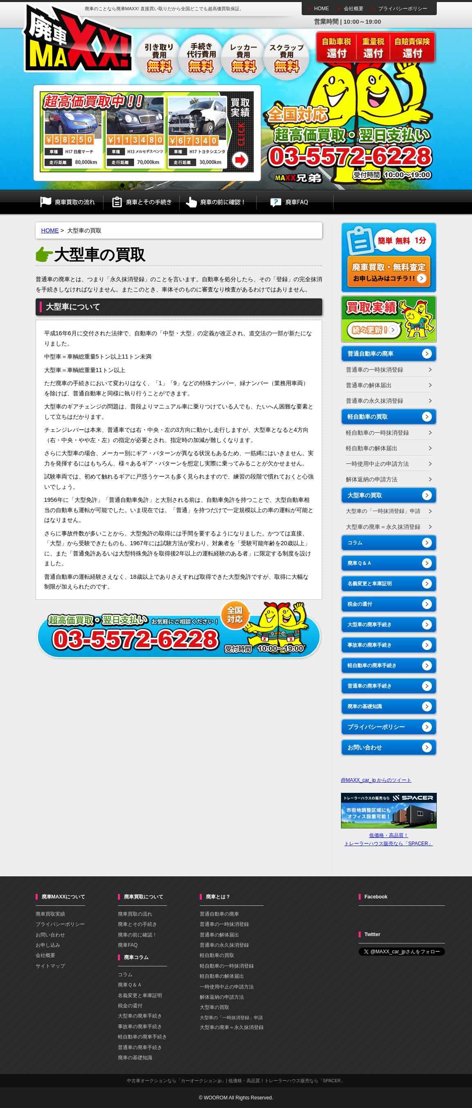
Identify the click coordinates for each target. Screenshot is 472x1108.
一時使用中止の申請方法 (377, 463)
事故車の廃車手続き (370, 645)
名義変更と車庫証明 (370, 584)
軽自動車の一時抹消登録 (377, 432)
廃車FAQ (295, 202)
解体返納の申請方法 (371, 479)
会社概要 (354, 8)
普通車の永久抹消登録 (374, 400)
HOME (321, 8)
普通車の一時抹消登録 (374, 369)
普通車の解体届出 (369, 385)
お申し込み (48, 945)
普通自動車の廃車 (370, 353)
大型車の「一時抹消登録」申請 (383, 511)
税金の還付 (360, 604)
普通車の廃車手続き (370, 686)
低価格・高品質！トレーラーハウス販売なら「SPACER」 (389, 835)
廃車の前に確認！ (218, 202)
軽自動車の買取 (368, 416)
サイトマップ (50, 966)
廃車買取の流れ (70, 202)
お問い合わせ (365, 747)
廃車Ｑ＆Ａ (360, 563)
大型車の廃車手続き (370, 624)
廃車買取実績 (50, 914)
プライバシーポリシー (402, 8)
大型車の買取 (365, 495)
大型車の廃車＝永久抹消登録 (383, 527)
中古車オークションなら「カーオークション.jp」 (176, 1080)
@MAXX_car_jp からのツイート (376, 780)
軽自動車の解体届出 (371, 448)
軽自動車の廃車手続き (372, 665)
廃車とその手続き (142, 202)
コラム (355, 543)
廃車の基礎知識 (365, 706)
